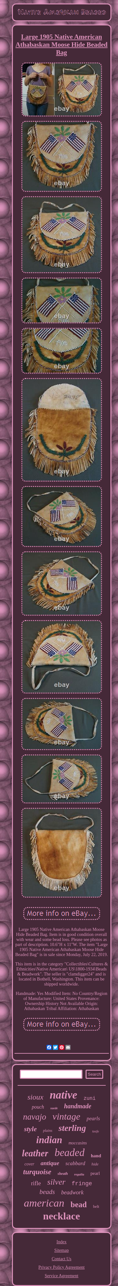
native (63, 1095)
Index (62, 1242)
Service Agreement (61, 1275)
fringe (82, 1184)
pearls (93, 1118)
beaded (69, 1152)
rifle (36, 1183)
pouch (38, 1107)
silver (56, 1181)
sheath (63, 1173)
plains (47, 1130)
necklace (61, 1216)
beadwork (72, 1192)
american (44, 1203)
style (30, 1129)
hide (95, 1164)
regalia (79, 1174)
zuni (89, 1098)
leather (35, 1153)
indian (49, 1139)
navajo (34, 1116)
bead (78, 1204)
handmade (77, 1106)
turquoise (37, 1172)
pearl (95, 1173)
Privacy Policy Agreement (61, 1267)
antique (50, 1163)
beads (47, 1192)
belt (96, 1206)
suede (54, 1108)
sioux (35, 1097)
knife (95, 1131)
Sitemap (61, 1250)
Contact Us (61, 1258)
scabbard (75, 1163)
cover (29, 1164)
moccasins (78, 1143)
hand (96, 1155)
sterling (72, 1128)
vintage (66, 1116)
